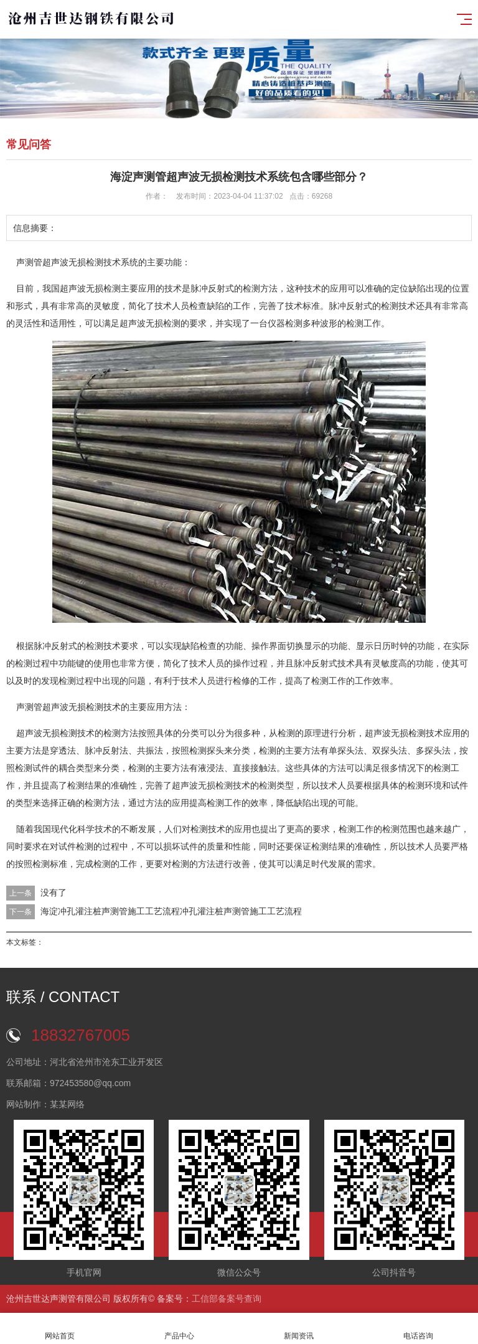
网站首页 (60, 1328)
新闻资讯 (298, 1328)
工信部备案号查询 (226, 1299)
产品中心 (179, 1328)
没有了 (53, 892)
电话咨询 (418, 1328)
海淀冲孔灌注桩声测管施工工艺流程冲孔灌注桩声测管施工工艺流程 (171, 911)
